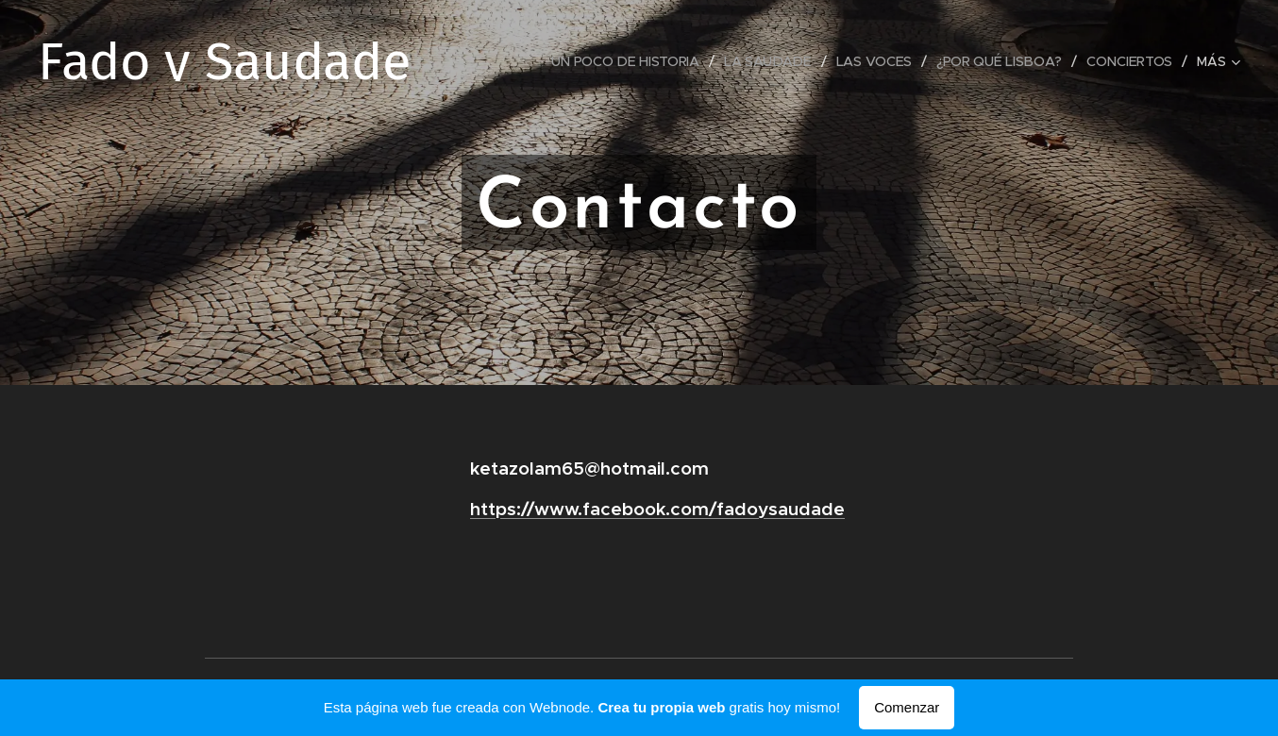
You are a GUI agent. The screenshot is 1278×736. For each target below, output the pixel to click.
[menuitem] (627, 61)
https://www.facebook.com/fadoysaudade (657, 508)
